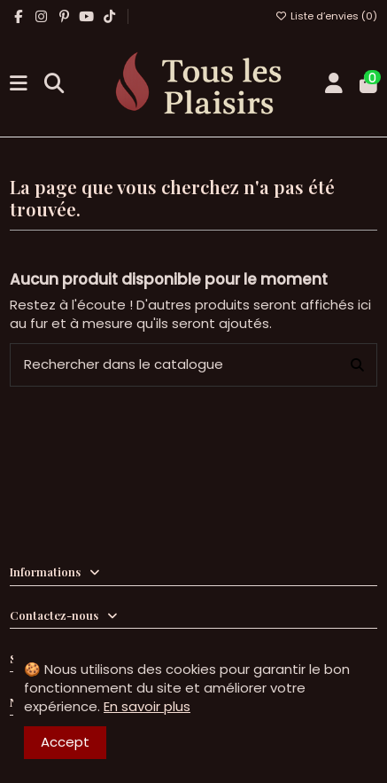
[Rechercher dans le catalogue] (357, 365)
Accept (65, 741)
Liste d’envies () (326, 16)
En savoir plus (147, 706)
